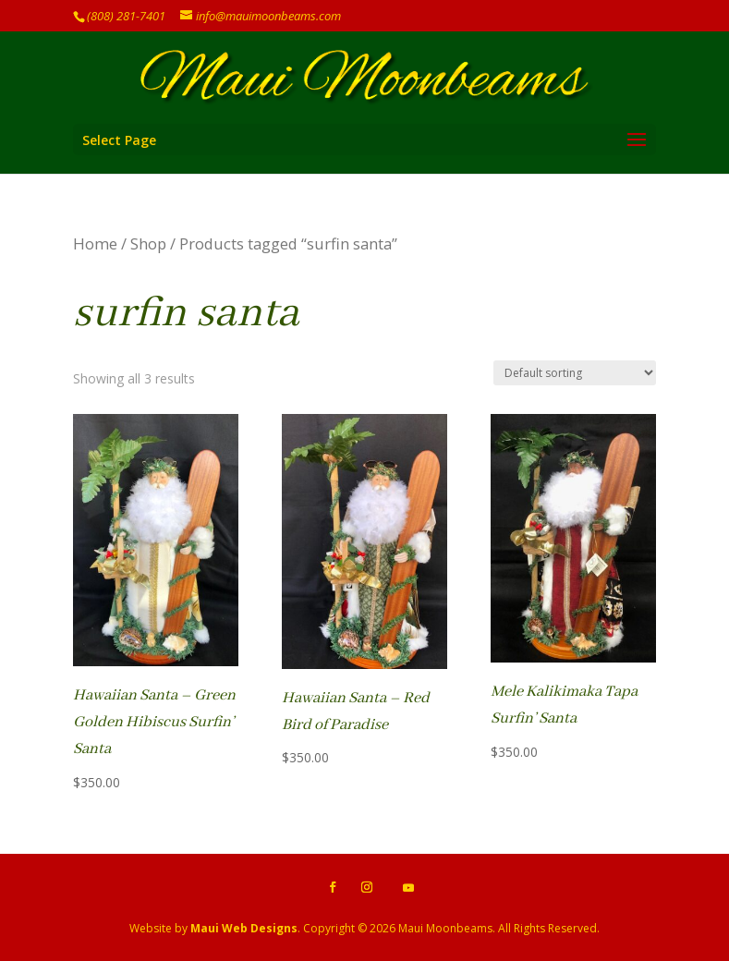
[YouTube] (408, 888)
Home (95, 243)
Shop (148, 243)
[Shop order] (574, 372)
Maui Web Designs (244, 928)
